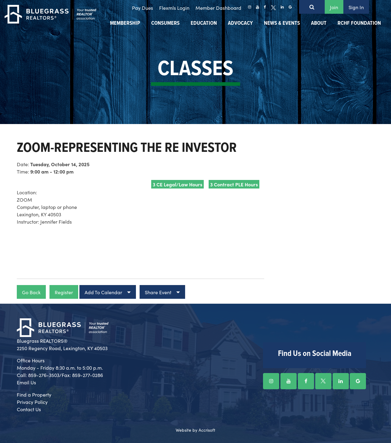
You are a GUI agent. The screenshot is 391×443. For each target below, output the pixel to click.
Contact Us (29, 409)
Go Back (31, 292)
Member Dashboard (218, 7)
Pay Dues (142, 7)
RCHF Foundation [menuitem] (359, 23)
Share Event (158, 292)
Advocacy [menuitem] (240, 23)
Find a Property (34, 394)
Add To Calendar (103, 292)
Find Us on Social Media (314, 354)
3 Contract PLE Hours (234, 184)
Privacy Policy (32, 401)
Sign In (356, 7)
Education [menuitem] (204, 23)
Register (64, 292)
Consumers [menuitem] (165, 23)
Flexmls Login (174, 7)
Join (334, 7)
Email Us (26, 382)
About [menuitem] (319, 23)
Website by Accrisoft (195, 430)
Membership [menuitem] (125, 23)
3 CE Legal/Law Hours (177, 184)
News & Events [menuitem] (282, 23)
